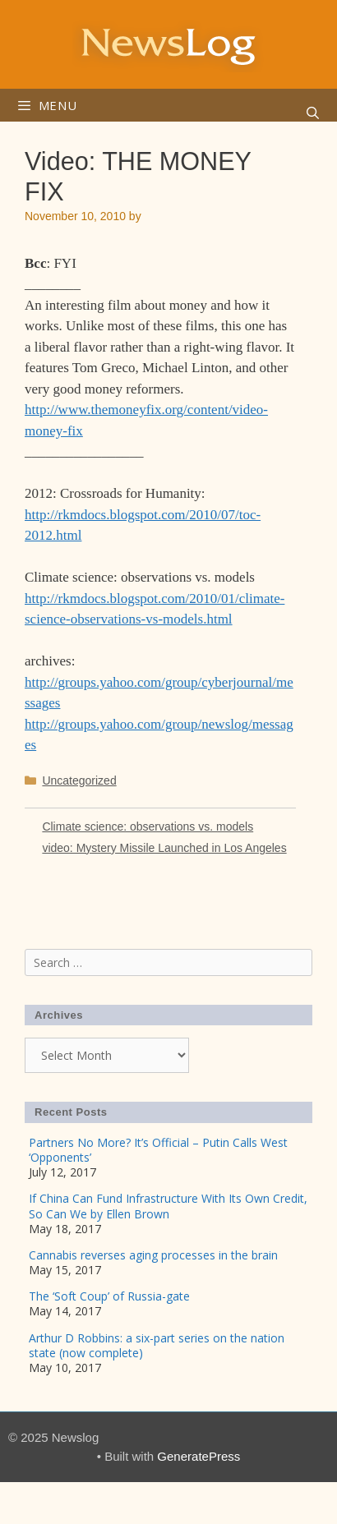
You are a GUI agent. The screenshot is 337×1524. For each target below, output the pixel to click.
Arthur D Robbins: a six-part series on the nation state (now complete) (156, 1345)
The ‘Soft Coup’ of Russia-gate (109, 1296)
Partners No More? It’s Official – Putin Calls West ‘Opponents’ (158, 1150)
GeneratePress (198, 1456)
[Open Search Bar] (313, 113)
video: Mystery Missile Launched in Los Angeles (164, 847)
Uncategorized (79, 780)
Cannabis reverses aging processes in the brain (153, 1255)
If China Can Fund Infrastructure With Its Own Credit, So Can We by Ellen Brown (168, 1205)
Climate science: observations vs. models (147, 826)
